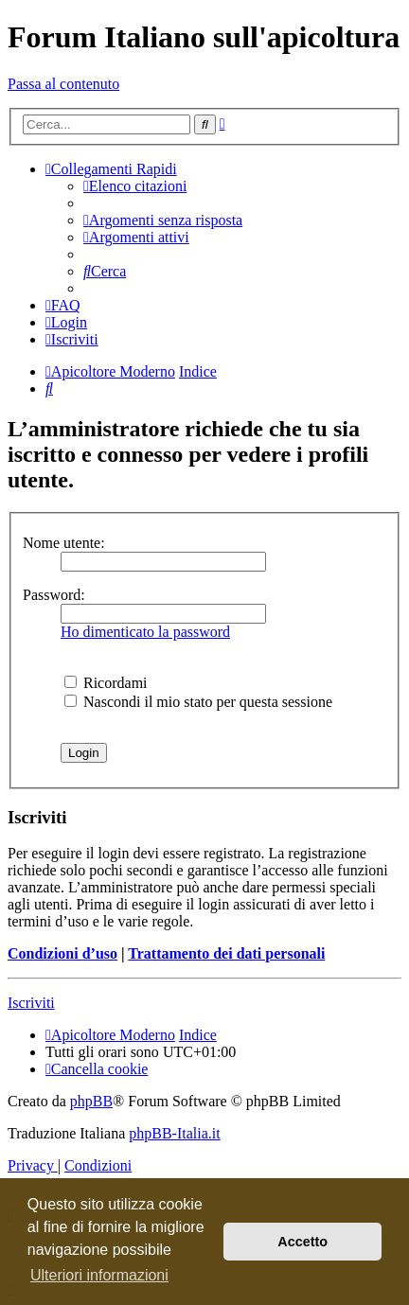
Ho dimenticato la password (145, 632)
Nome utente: (64, 543)
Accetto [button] (302, 1241)
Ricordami (106, 683)
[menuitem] (135, 186)
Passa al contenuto (63, 84)
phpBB (91, 1101)
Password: (54, 595)
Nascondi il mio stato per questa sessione (198, 702)
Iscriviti (31, 1003)
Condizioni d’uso (62, 953)
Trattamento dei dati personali (226, 953)
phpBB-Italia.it (174, 1133)
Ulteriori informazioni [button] (99, 1275)
